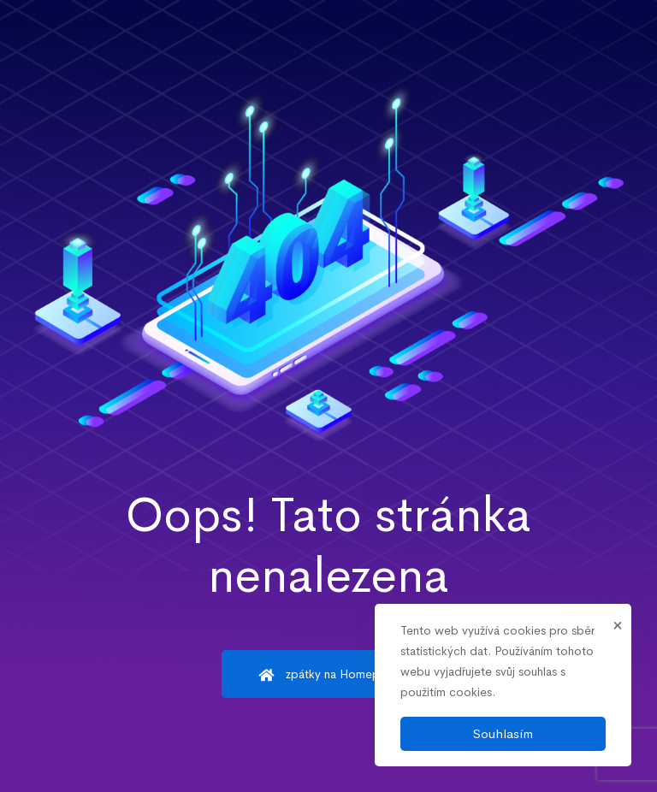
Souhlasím (503, 733)
